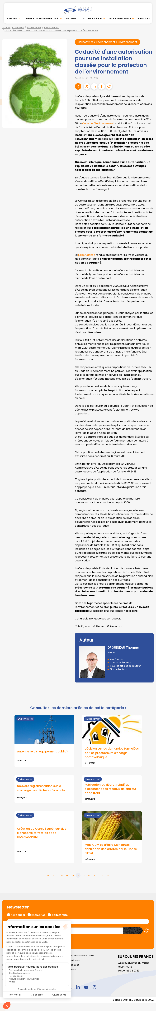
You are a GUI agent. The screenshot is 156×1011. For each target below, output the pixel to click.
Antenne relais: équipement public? (42, 751)
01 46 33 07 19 (131, 971)
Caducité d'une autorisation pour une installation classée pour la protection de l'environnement (51, 30)
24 (94, 875)
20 (72, 875)
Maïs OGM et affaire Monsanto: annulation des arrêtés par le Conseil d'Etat (111, 849)
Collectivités (18, 27)
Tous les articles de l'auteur (125, 665)
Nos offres (71, 18)
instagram (94, 987)
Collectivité (60, 914)
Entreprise (38, 914)
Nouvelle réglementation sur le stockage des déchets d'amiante (41, 788)
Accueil (6, 27)
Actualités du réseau (120, 18)
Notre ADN (11, 18)
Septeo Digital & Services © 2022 (133, 1000)
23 (89, 875)
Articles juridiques (92, 18)
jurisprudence (86, 255)
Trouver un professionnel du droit (41, 18)
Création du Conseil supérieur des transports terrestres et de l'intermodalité (41, 833)
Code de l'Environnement (98, 123)
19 (67, 875)
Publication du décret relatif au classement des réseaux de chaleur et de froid (110, 789)
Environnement (34, 27)
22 (83, 875)
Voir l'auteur (116, 659)
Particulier (18, 914)
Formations (144, 18)
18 (62, 875)
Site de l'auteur (118, 669)
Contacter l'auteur (120, 662)
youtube (86, 987)
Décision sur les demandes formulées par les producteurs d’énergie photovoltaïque (112, 753)
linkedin (78, 987)
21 (78, 875)
